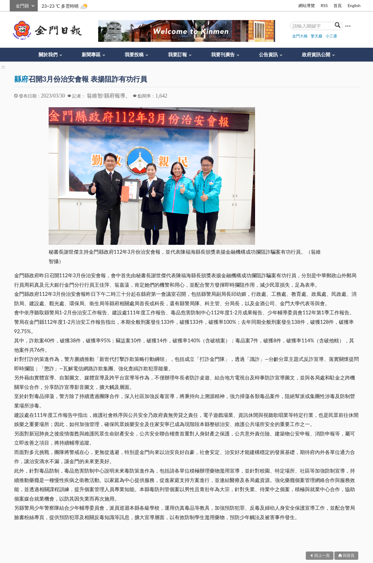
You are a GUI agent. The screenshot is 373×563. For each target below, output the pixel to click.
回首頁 (348, 555)
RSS (324, 5)
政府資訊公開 (316, 54)
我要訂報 (177, 54)
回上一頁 (322, 555)
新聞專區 (91, 54)
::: (13, 5)
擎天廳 (316, 36)
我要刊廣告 (223, 54)
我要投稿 (134, 54)
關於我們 (48, 54)
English (354, 5)
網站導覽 (306, 5)
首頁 (337, 5)
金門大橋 (300, 36)
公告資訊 (268, 54)
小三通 (331, 36)
